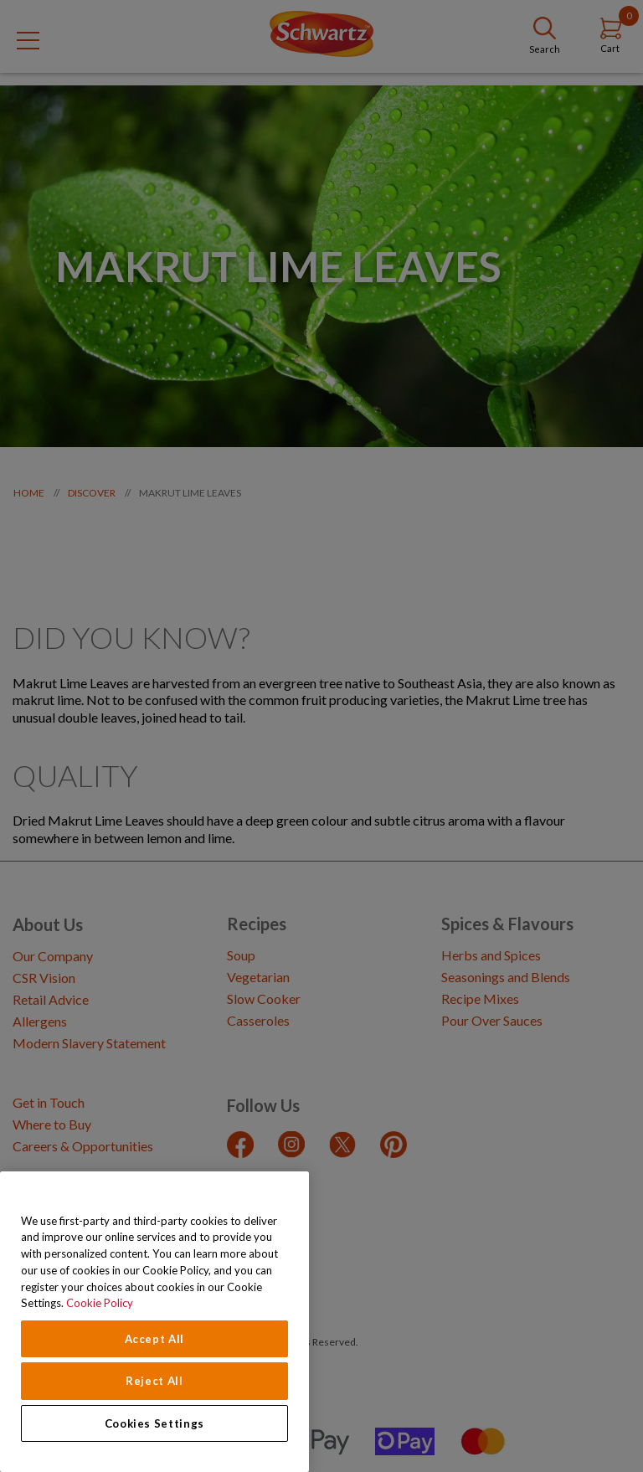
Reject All (154, 1380)
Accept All (155, 1339)
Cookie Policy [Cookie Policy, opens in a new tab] (99, 1303)
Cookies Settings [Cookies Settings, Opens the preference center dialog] (155, 1423)
